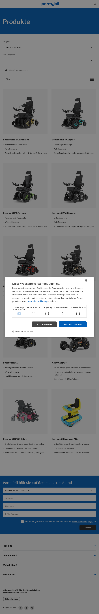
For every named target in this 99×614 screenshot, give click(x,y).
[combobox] (86, 280)
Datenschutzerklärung (37, 301)
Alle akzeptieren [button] (73, 324)
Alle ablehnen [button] (44, 324)
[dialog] (49, 307)
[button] (22, 331)
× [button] (90, 281)
